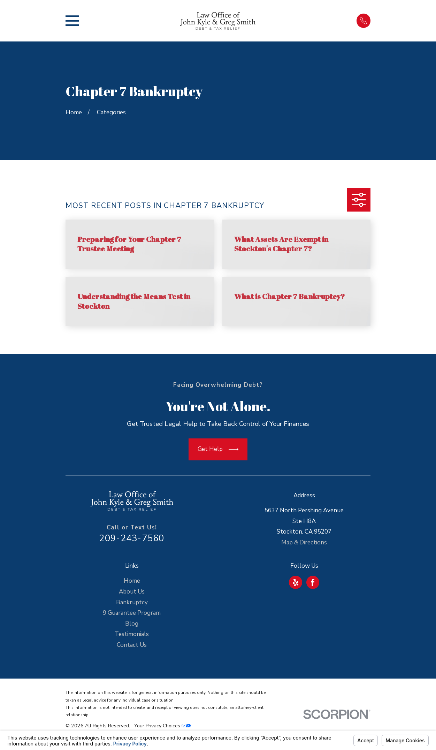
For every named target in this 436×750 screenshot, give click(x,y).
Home (132, 581)
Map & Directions (304, 542)
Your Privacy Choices (162, 725)
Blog (131, 624)
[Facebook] (312, 582)
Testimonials (132, 634)
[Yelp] (295, 582)
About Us (132, 592)
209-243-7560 (131, 538)
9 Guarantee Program (132, 613)
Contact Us (132, 645)
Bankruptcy (132, 602)
